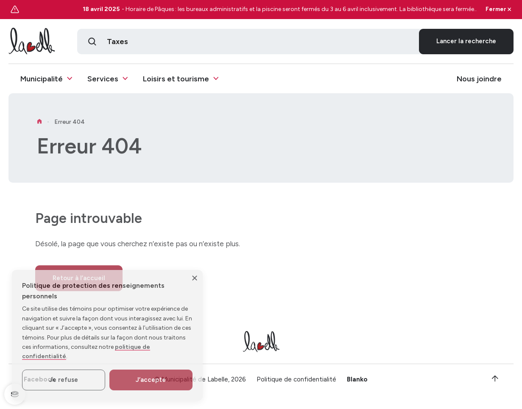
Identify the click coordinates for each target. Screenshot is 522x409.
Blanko (357, 382)
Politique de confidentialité (296, 382)
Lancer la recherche (466, 41)
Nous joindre (479, 79)
